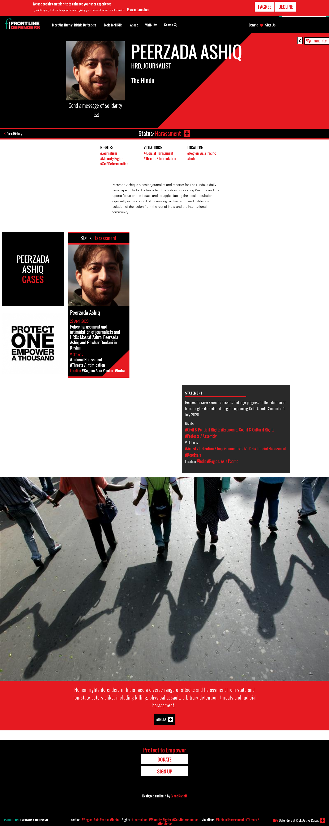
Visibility (151, 25)
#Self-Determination (114, 163)
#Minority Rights (111, 158)
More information (138, 9)
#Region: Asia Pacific (201, 153)
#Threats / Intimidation (160, 158)
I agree (264, 6)
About (134, 25)
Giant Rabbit (179, 795)
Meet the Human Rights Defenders (74, 25)
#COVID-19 (246, 448)
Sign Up (270, 25)
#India (191, 158)
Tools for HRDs (113, 25)
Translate (319, 40)
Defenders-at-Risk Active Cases (296, 820)
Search (170, 24)
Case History (14, 133)
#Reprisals (193, 455)
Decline (285, 6)
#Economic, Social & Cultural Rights (247, 430)
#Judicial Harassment (158, 153)
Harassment (168, 133)
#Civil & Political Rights (203, 430)
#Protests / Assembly (201, 436)
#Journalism (108, 153)
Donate (253, 25)
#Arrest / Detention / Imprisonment (211, 448)
